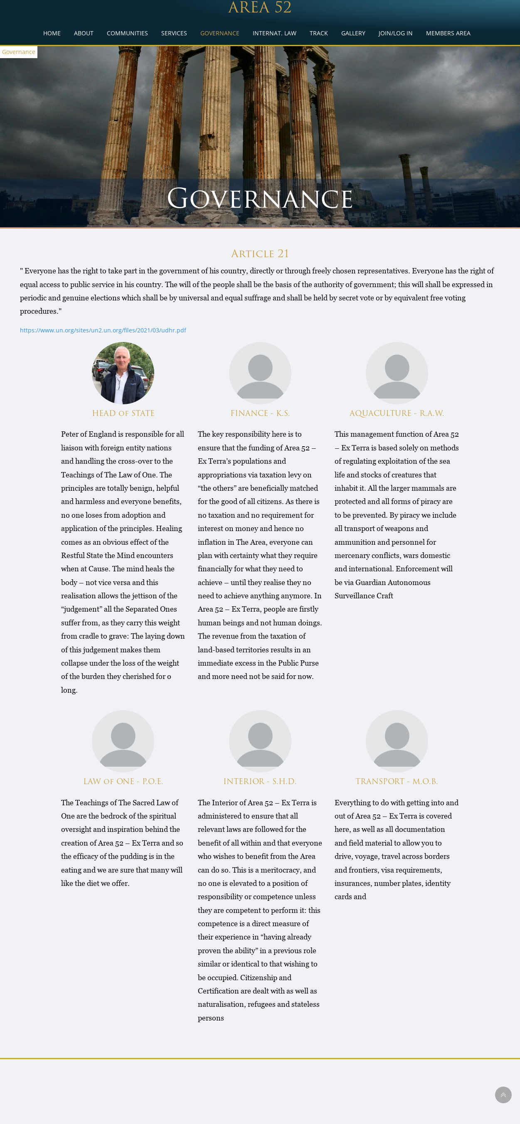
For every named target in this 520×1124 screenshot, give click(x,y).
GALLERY (353, 33)
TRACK (319, 33)
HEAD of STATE (123, 414)
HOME (52, 33)
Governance (18, 52)
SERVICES (174, 33)
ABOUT (84, 33)
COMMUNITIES (127, 33)
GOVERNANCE (219, 33)
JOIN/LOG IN (396, 33)
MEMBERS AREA (448, 33)
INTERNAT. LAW (274, 33)
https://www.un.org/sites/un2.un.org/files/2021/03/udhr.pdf (103, 330)
